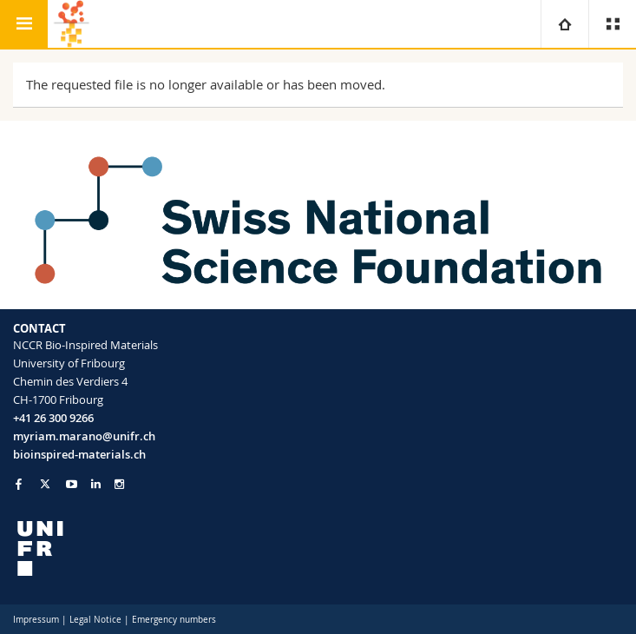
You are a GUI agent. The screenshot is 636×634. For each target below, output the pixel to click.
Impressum (36, 619)
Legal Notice (95, 619)
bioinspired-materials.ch (79, 454)
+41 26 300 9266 (53, 418)
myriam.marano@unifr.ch (84, 436)
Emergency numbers (174, 619)
